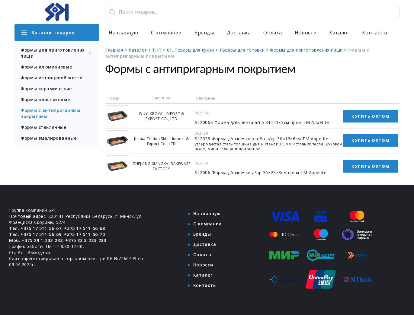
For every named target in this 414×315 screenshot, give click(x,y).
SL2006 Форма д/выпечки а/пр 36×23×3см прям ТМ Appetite (260, 172)
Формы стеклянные (43, 127)
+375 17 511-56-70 (84, 234)
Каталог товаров (48, 32)
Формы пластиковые (45, 99)
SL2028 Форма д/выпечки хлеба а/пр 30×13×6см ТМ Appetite (262, 139)
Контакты (374, 32)
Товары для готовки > (244, 50)
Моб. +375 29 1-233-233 (36, 240)
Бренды (204, 32)
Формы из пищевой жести (51, 78)
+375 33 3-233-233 (85, 240)
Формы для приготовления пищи (57, 53)
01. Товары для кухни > (193, 50)
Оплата (272, 32)
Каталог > (140, 50)
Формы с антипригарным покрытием (50, 113)
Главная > (117, 50)
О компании (166, 32)
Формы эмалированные (48, 138)
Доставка (239, 32)
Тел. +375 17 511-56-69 (35, 234)
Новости (305, 32)
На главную (123, 32)
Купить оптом (370, 116)
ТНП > (159, 50)
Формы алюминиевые (46, 67)
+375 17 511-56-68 (84, 228)
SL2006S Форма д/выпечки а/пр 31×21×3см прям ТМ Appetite (262, 122)
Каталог (339, 32)
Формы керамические (46, 88)
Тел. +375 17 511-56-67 (35, 228)
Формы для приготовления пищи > (309, 50)
